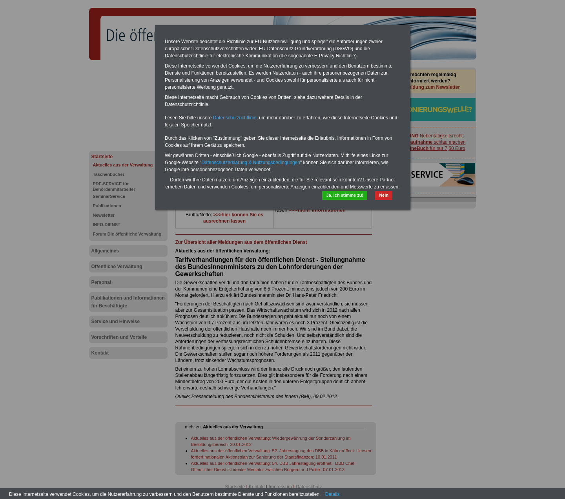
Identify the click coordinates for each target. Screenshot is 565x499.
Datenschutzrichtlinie (235, 118)
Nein (383, 195)
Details (332, 494)
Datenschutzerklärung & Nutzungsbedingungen (250, 162)
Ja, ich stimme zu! (344, 195)
